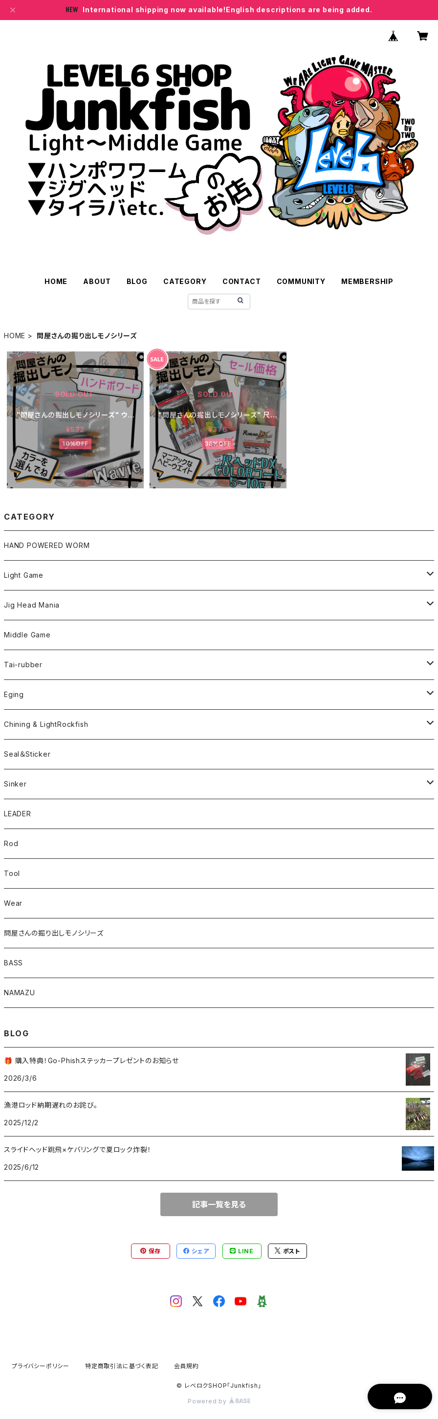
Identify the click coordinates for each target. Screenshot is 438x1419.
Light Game (24, 575)
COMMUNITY (301, 281)
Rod (11, 843)
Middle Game (27, 635)
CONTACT (241, 281)
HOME (55, 281)
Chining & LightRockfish (46, 724)
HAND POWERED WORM (47, 545)
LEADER (17, 813)
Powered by (219, 1401)
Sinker (15, 784)
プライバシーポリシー (40, 1366)
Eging (14, 694)
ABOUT (96, 281)
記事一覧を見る (219, 1204)
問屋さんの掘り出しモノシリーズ (54, 933)
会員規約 (186, 1366)
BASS (13, 963)
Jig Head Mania (32, 605)
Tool (12, 873)
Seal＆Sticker (27, 754)
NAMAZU (19, 992)
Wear (13, 903)
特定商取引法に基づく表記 (121, 1366)
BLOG (137, 281)
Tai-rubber (23, 664)
